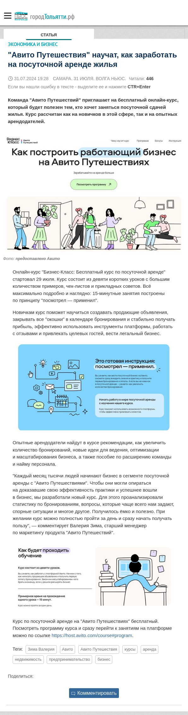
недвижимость (28, 659)
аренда (149, 649)
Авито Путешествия (98, 649)
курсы (130, 649)
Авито (67, 649)
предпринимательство (69, 659)
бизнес (103, 659)
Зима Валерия (41, 649)
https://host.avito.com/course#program (92, 635)
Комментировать (94, 693)
